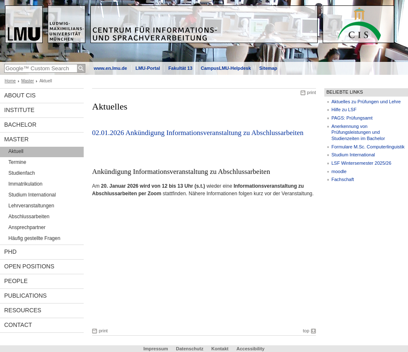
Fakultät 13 (180, 68)
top (306, 330)
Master (27, 81)
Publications (25, 295)
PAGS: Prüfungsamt (351, 117)
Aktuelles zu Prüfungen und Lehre (366, 101)
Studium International (32, 195)
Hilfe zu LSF (344, 109)
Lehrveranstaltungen (31, 206)
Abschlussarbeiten (28, 216)
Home (10, 81)
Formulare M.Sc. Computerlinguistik (368, 146)
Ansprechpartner (27, 227)
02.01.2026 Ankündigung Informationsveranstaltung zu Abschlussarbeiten (197, 133)
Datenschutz (189, 348)
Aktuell (15, 151)
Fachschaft (342, 179)
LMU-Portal (148, 68)
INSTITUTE (19, 110)
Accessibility (250, 348)
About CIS (20, 95)
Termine (17, 162)
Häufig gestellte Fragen (34, 238)
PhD (10, 251)
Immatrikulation (25, 184)
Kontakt (219, 348)
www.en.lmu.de (110, 68)
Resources (22, 310)
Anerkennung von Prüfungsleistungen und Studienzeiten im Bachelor (358, 132)
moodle (338, 171)
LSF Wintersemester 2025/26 (361, 163)
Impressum (156, 348)
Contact (18, 324)
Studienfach (21, 173)
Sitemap (268, 68)
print (311, 92)
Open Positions (29, 266)
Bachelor (20, 124)
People (16, 281)
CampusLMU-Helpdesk (226, 68)
